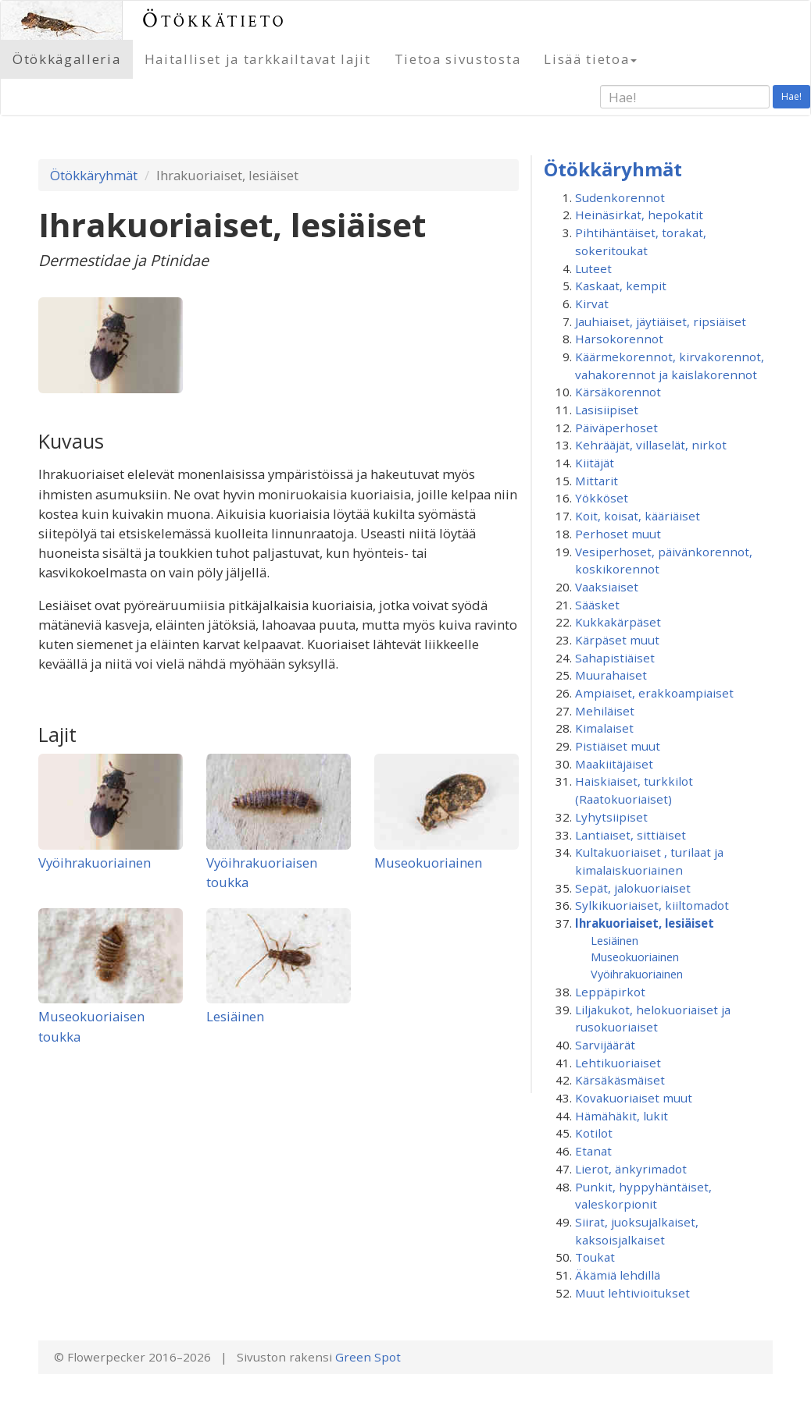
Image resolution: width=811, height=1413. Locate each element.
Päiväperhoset (616, 427)
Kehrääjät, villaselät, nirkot (651, 445)
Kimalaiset (604, 728)
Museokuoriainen (428, 863)
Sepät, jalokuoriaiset (633, 888)
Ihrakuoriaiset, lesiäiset (644, 923)
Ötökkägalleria (67, 59)
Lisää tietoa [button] (590, 59)
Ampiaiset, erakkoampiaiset (654, 693)
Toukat (595, 1257)
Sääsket (597, 604)
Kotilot (594, 1133)
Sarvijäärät (605, 1045)
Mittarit (596, 480)
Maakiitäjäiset (614, 764)
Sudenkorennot (620, 197)
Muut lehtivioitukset (632, 1293)
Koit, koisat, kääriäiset (637, 516)
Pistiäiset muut (617, 746)
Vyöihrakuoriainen (94, 863)
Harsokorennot (619, 338)
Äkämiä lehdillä (617, 1275)
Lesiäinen (235, 1016)
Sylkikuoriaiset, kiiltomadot (652, 905)
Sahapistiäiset (615, 658)
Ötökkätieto (214, 19)
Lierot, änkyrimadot (631, 1169)
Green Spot (368, 1357)
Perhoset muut (618, 533)
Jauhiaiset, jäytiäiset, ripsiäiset (660, 321)
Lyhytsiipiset (611, 817)
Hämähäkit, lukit (621, 1116)
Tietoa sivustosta (458, 59)
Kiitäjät (594, 462)
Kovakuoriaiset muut (633, 1098)
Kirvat (592, 303)
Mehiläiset (604, 711)
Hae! (791, 96)
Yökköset (601, 498)
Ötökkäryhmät (94, 175)
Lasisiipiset (606, 409)
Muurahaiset (611, 675)
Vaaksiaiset (606, 587)
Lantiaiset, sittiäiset (630, 835)
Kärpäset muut (617, 640)
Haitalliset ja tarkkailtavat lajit (258, 59)
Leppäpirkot (610, 991)
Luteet (593, 268)
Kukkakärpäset (618, 622)
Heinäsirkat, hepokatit (639, 214)
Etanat (593, 1151)
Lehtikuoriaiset (618, 1062)
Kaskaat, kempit (620, 285)
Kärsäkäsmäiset (620, 1080)
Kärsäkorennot (618, 391)
